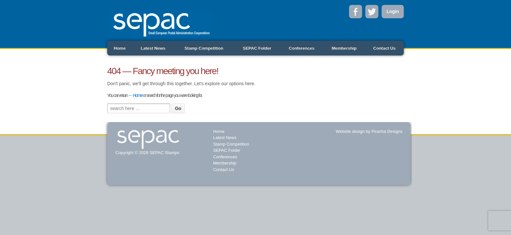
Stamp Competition (203, 48)
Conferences (301, 48)
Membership (344, 48)
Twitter (371, 11)
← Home (135, 95)
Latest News (153, 48)
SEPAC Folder (257, 48)
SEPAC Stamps (163, 152)
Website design (350, 131)
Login (393, 11)
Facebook (355, 11)
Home (119, 48)
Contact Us (384, 48)
